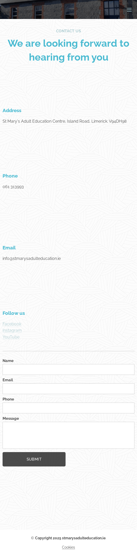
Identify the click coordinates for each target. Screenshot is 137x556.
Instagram (12, 330)
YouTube (11, 337)
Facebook (12, 323)
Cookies (68, 547)
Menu (129, 9)
